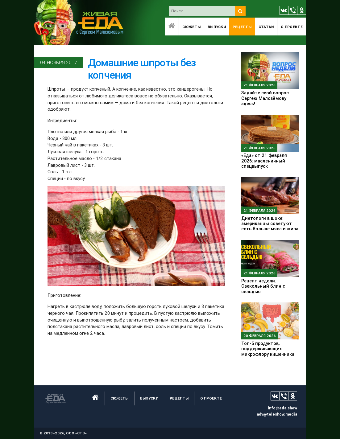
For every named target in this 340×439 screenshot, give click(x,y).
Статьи (266, 26)
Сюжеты (191, 26)
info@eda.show (282, 408)
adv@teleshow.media (277, 414)
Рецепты (242, 26)
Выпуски (217, 26)
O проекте (292, 26)
